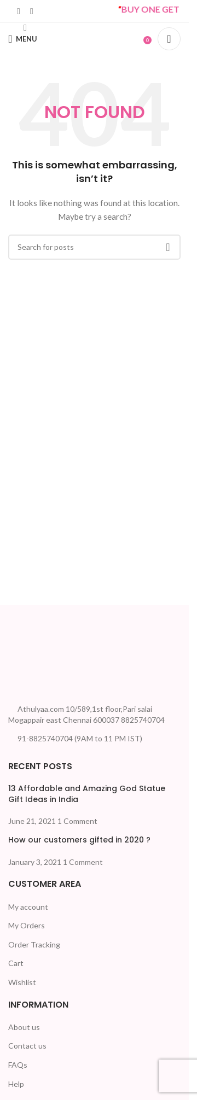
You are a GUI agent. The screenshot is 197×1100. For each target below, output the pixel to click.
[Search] (169, 39)
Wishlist (22, 982)
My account (28, 906)
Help (16, 1084)
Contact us (27, 1045)
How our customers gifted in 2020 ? (79, 839)
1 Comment (77, 821)
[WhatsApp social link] (31, 11)
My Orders (26, 925)
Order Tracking (34, 944)
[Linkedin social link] (18, 11)
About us (24, 1027)
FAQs (17, 1064)
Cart (16, 963)
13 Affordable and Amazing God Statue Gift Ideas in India (86, 794)
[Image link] (49, 651)
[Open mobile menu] (23, 39)
